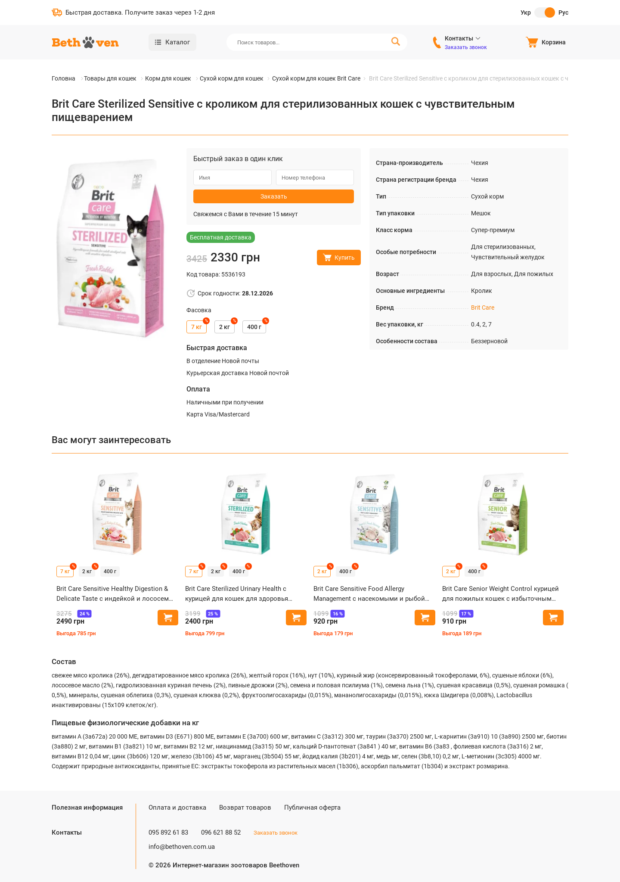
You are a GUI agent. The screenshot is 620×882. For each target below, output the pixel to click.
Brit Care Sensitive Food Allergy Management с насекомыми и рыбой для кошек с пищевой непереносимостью (369, 594)
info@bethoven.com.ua (182, 847)
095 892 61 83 (168, 832)
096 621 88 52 (221, 832)
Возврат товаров (245, 807)
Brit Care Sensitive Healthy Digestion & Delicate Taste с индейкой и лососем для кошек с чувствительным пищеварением (112, 594)
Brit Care (482, 307)
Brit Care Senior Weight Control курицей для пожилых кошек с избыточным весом (500, 594)
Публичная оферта (312, 807)
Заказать (273, 196)
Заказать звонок (466, 47)
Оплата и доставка (177, 807)
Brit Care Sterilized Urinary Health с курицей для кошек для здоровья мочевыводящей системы (236, 594)
